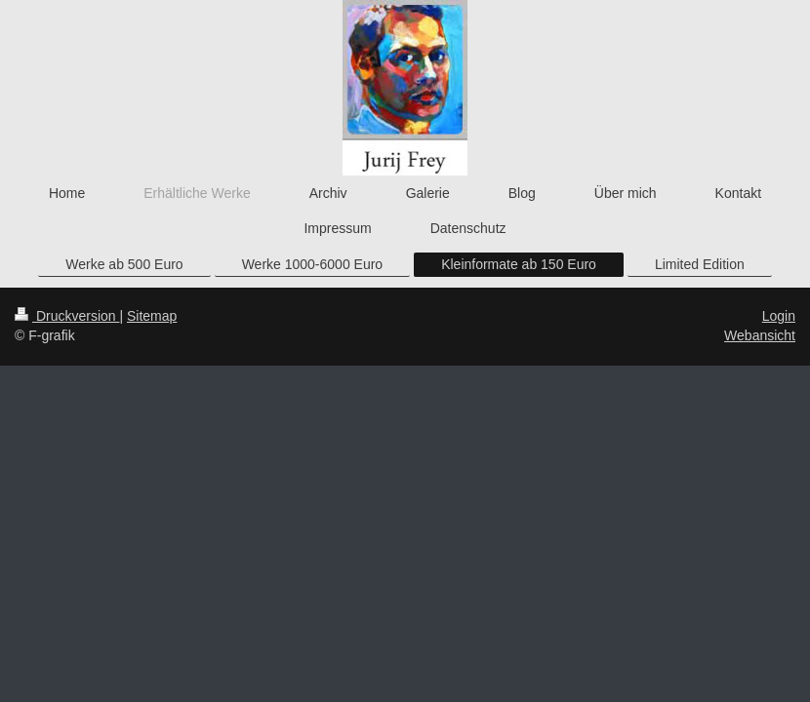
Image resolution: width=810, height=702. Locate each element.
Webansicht (759, 335)
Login (778, 316)
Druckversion (67, 316)
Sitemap (152, 316)
